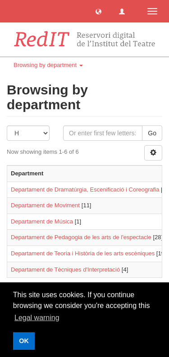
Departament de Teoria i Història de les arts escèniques (83, 253)
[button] (98, 11)
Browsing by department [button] (48, 65)
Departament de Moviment (45, 205)
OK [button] (24, 340)
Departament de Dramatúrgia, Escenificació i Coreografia (85, 189)
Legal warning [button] (36, 317)
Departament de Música (42, 221)
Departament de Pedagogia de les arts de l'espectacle (81, 237)
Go (152, 133)
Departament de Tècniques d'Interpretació (65, 269)
